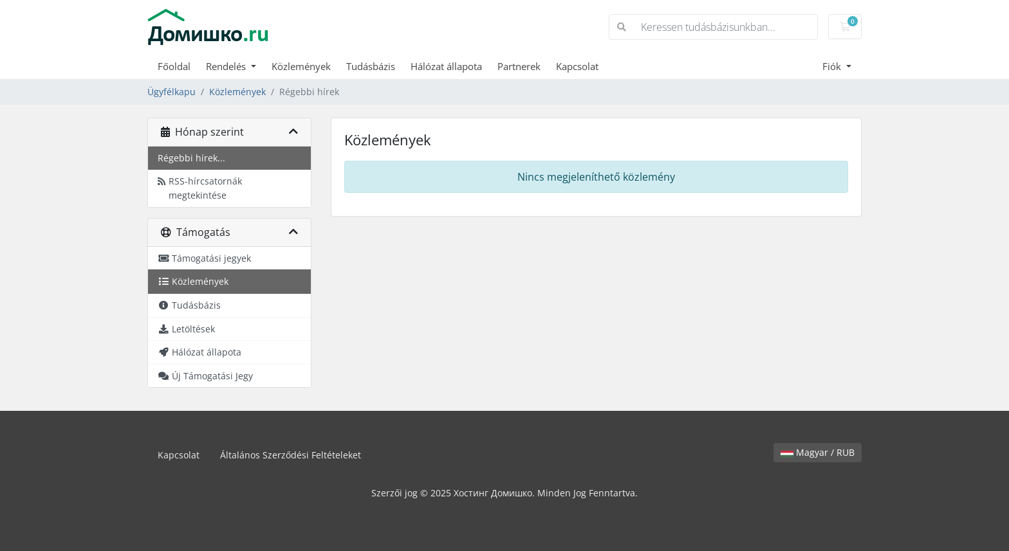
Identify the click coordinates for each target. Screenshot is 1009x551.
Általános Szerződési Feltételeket (290, 455)
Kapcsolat (577, 66)
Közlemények (301, 66)
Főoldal (174, 66)
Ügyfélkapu (171, 92)
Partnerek (519, 66)
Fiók (833, 66)
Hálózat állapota (446, 66)
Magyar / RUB (818, 452)
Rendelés (227, 66)
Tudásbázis (370, 66)
